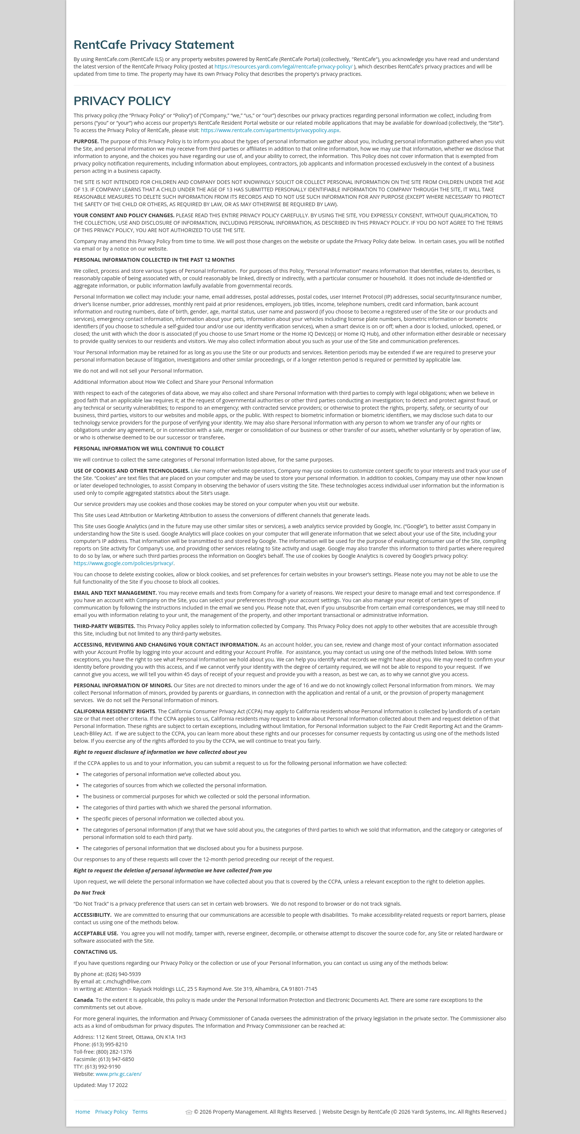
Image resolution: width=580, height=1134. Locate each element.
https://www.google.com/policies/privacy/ (123, 563)
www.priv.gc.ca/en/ (119, 1073)
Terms (140, 1111)
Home (82, 1111)
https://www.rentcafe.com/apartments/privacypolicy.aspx (270, 130)
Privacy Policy (111, 1111)
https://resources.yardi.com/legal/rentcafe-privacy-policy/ (284, 66)
